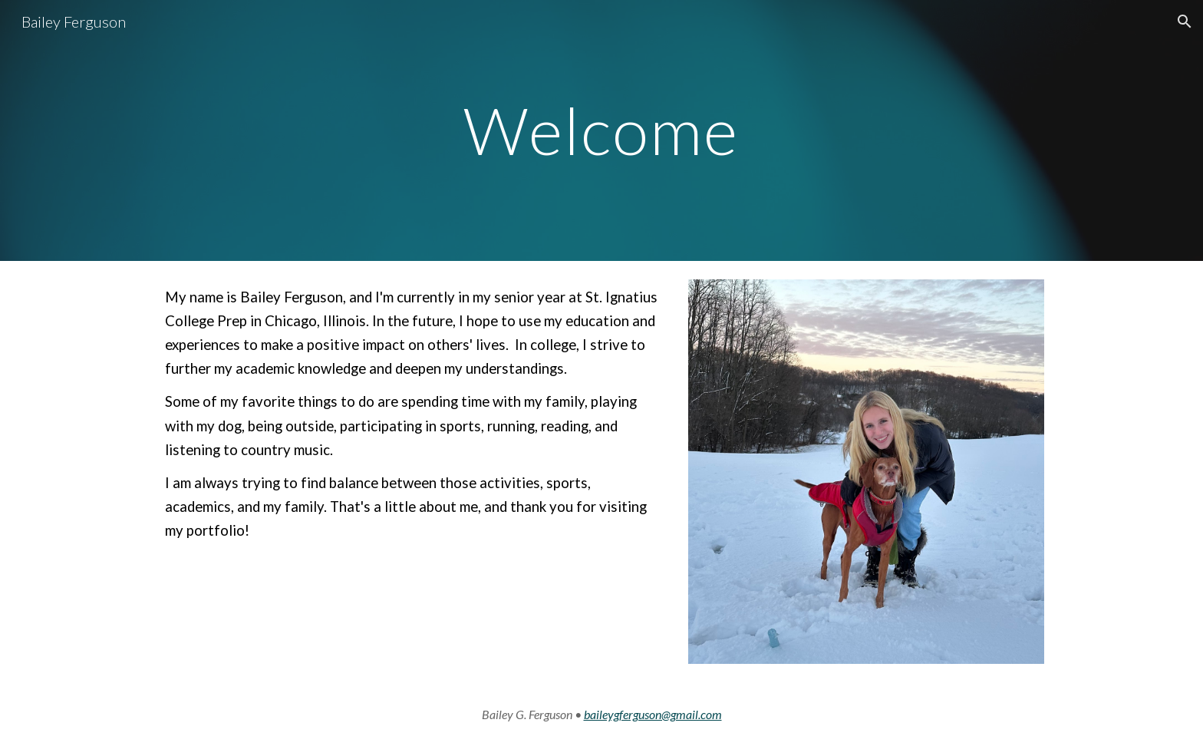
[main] (601, 130)
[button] (1184, 21)
